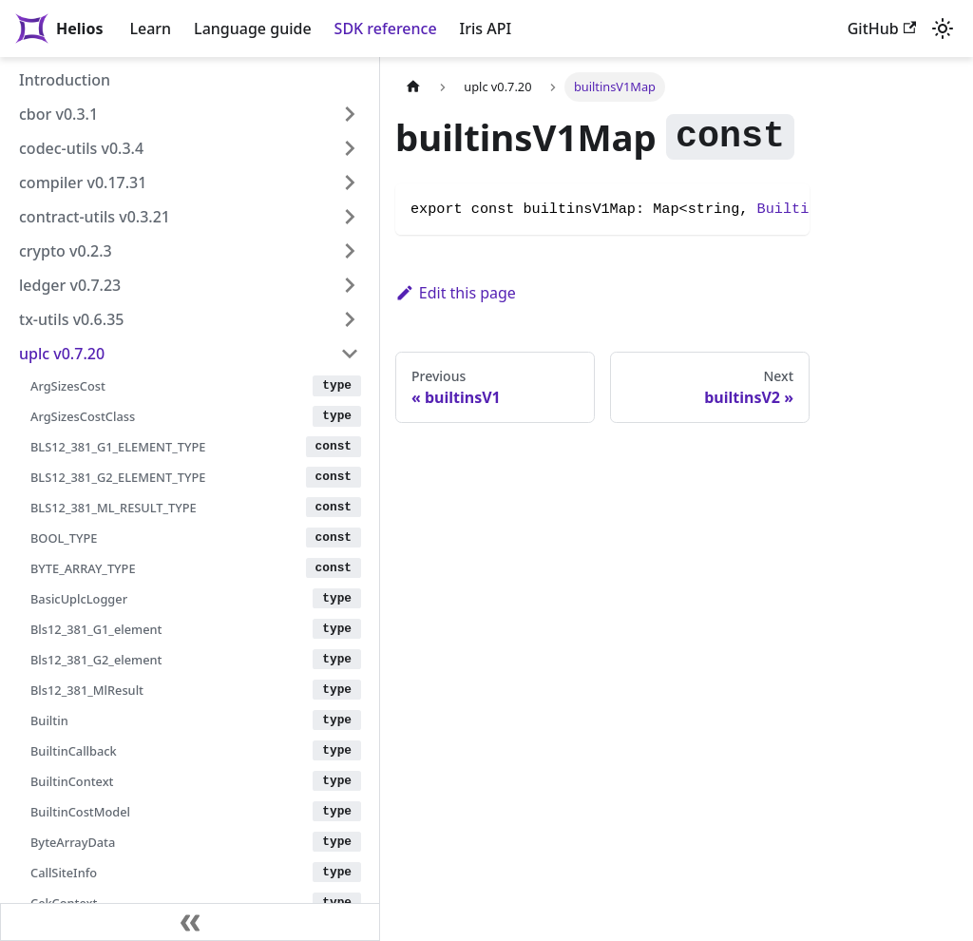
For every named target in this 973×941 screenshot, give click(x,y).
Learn (150, 28)
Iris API (486, 28)
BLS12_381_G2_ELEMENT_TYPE (117, 477)
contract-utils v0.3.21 (94, 216)
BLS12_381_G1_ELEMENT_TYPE (117, 446)
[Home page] (413, 87)
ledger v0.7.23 (70, 285)
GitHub (882, 28)
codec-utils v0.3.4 (81, 148)
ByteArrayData (72, 842)
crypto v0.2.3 (65, 250)
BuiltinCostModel (80, 811)
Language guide (252, 28)
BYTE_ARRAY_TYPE (83, 568)
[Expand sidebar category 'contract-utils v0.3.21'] (350, 217)
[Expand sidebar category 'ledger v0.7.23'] (350, 285)
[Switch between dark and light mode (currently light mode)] (942, 28)
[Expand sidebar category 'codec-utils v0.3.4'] (350, 148)
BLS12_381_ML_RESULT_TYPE (113, 507)
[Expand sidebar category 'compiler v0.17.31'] (350, 182)
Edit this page (455, 292)
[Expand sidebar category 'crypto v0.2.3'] (350, 251)
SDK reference (385, 28)
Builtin (49, 720)
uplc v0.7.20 (62, 353)
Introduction (64, 79)
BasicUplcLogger (78, 598)
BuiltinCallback (73, 750)
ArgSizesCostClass (82, 416)
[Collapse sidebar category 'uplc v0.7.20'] (350, 353)
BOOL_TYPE (63, 538)
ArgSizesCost (67, 385)
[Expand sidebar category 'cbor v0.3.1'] (350, 114)
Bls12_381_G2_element (96, 659)
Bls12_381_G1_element (96, 629)
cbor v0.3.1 (58, 114)
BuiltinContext (72, 781)
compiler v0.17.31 (82, 182)
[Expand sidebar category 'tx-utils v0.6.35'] (350, 319)
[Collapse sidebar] (190, 922)
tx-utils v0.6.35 (71, 319)
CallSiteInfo (63, 872)
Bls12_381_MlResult (86, 690)
